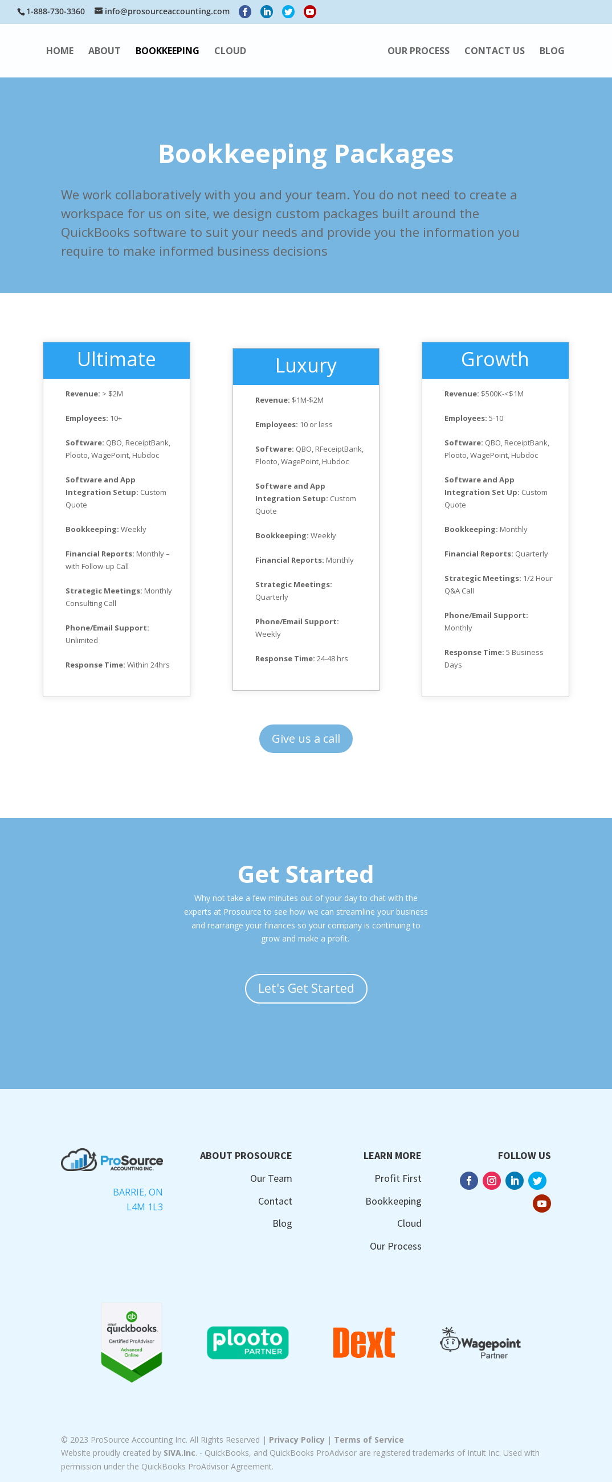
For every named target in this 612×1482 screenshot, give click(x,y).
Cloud (409, 1223)
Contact (275, 1200)
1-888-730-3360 (55, 11)
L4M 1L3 (145, 1207)
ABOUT (110, 52)
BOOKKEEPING (173, 52)
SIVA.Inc (179, 1452)
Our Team (271, 1178)
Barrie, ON (138, 1192)
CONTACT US (285, 82)
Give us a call (306, 738)
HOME (65, 52)
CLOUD (236, 52)
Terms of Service (369, 1439)
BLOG (343, 82)
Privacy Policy (297, 1439)
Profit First (398, 1178)
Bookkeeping (393, 1200)
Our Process (396, 1245)
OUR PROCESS (515, 52)
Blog (282, 1223)
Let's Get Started (306, 988)
